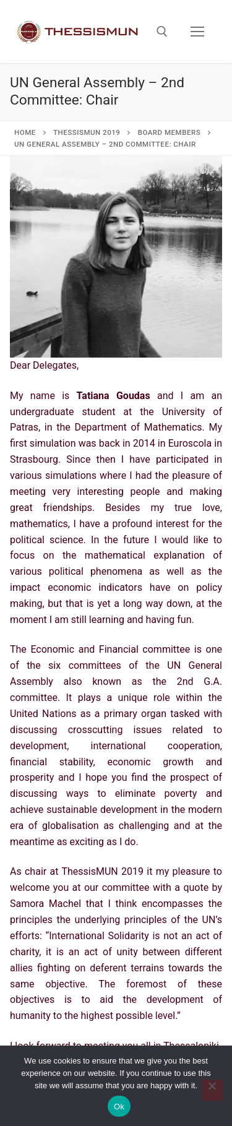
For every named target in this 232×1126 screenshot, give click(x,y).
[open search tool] (162, 31)
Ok (119, 1106)
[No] (212, 1090)
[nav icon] (197, 32)
